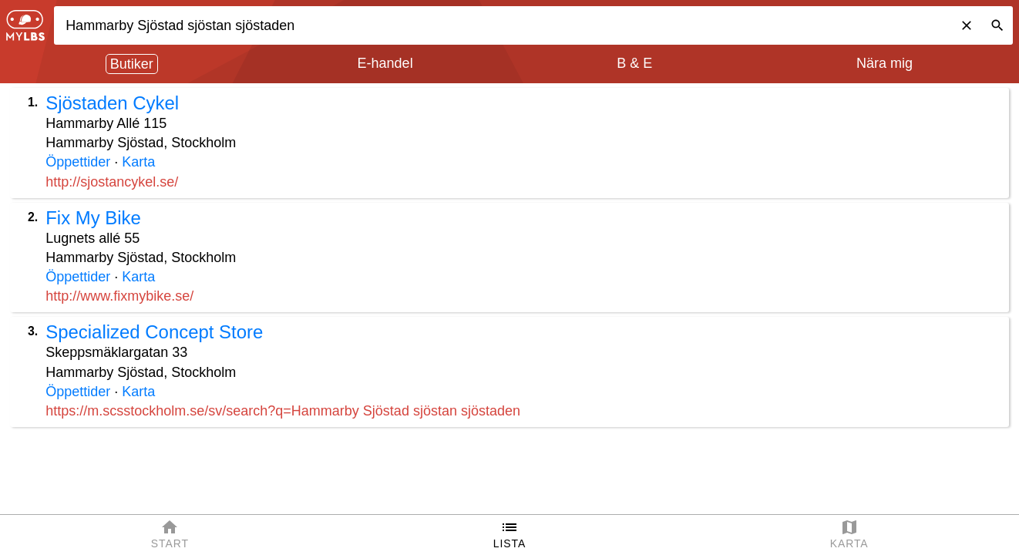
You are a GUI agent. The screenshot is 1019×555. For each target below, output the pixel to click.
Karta (138, 162)
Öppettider (77, 162)
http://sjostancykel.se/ (111, 182)
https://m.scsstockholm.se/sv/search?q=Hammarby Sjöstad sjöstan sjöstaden (282, 411)
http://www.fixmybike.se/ (119, 296)
